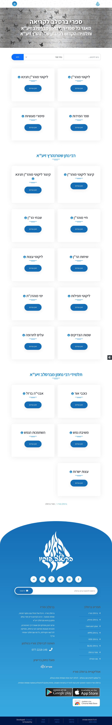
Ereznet (29, 719)
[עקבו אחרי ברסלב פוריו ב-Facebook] (78, 579)
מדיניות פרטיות (71, 720)
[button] (109, 357)
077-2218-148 (39, 649)
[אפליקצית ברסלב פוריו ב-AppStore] (86, 692)
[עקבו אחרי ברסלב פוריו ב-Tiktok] (51, 579)
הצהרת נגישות (56, 720)
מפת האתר (43, 720)
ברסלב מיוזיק (93, 619)
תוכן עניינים (79, 88)
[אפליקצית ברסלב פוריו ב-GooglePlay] (59, 692)
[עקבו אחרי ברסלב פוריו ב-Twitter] (60, 579)
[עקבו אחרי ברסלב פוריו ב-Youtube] (42, 579)
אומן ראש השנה (93, 626)
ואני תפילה (94, 659)
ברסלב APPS (94, 632)
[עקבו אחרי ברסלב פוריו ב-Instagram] (69, 579)
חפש (17, 57)
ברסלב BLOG (93, 645)
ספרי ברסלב (94, 652)
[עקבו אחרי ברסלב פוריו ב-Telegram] (33, 579)
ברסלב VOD (94, 639)
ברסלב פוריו (94, 613)
